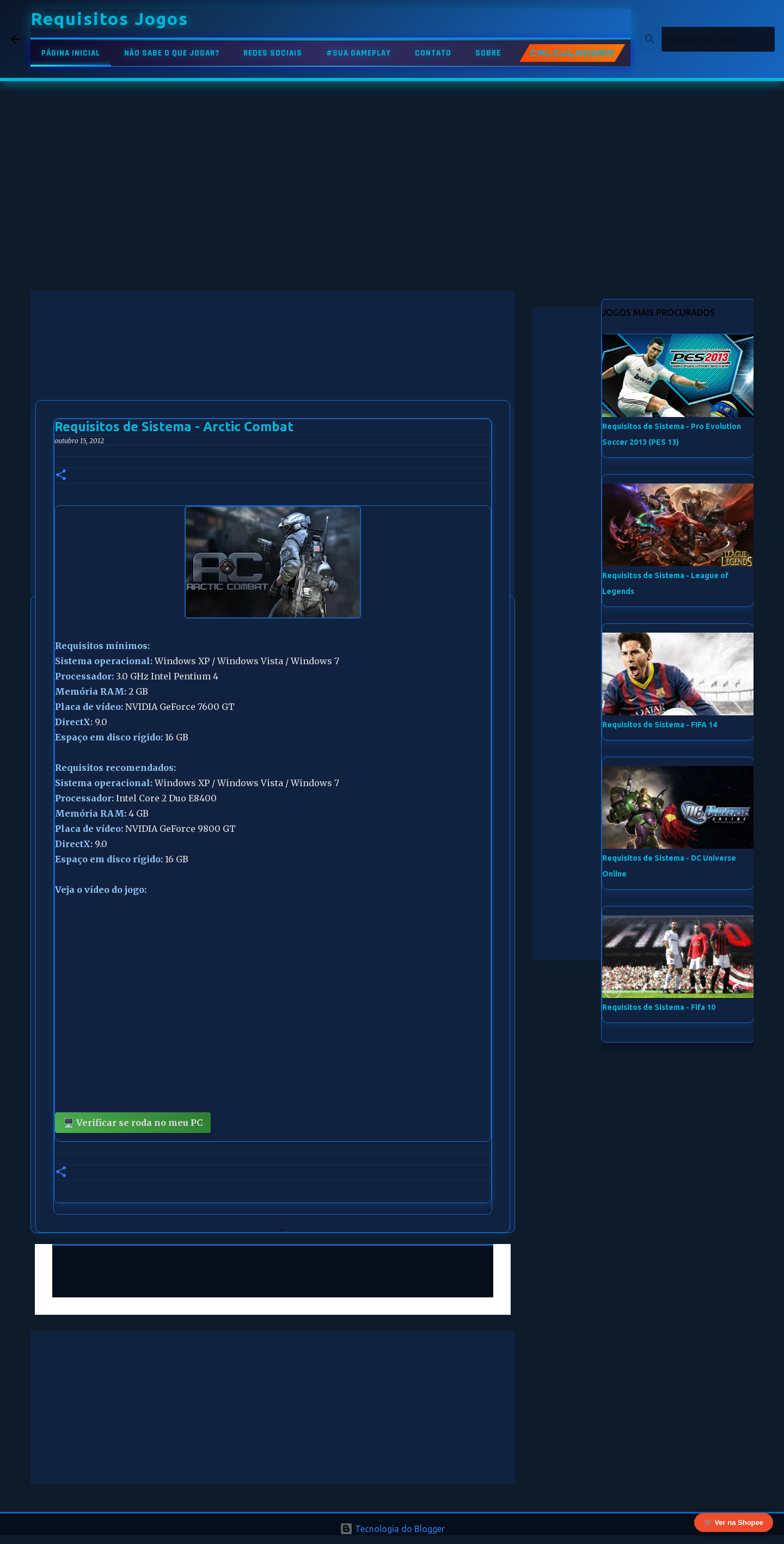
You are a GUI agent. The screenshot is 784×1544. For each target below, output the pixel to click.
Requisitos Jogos (109, 18)
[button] (61, 475)
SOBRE (488, 53)
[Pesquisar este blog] (718, 39)
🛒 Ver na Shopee (733, 1521)
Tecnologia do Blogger (392, 1529)
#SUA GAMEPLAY (358, 53)
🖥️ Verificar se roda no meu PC (133, 1122)
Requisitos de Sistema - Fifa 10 (658, 1007)
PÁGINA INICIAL (70, 53)
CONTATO (433, 53)
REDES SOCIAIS (272, 53)
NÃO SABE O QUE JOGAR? (171, 53)
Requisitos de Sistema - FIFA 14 (659, 724)
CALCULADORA (572, 53)
